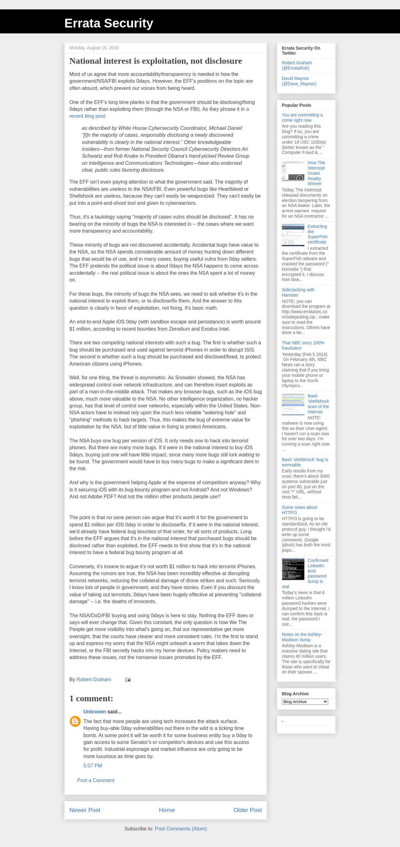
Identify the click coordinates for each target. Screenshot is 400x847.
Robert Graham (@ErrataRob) (297, 65)
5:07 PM (92, 765)
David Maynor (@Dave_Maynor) (299, 81)
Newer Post (84, 810)
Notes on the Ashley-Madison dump (302, 637)
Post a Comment (95, 780)
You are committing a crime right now (302, 117)
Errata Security (108, 23)
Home (167, 810)
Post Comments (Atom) (181, 828)
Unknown (94, 711)
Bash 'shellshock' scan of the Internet (319, 403)
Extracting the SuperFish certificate (318, 234)
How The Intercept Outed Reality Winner (316, 173)
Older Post (247, 810)
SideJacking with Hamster (298, 292)
